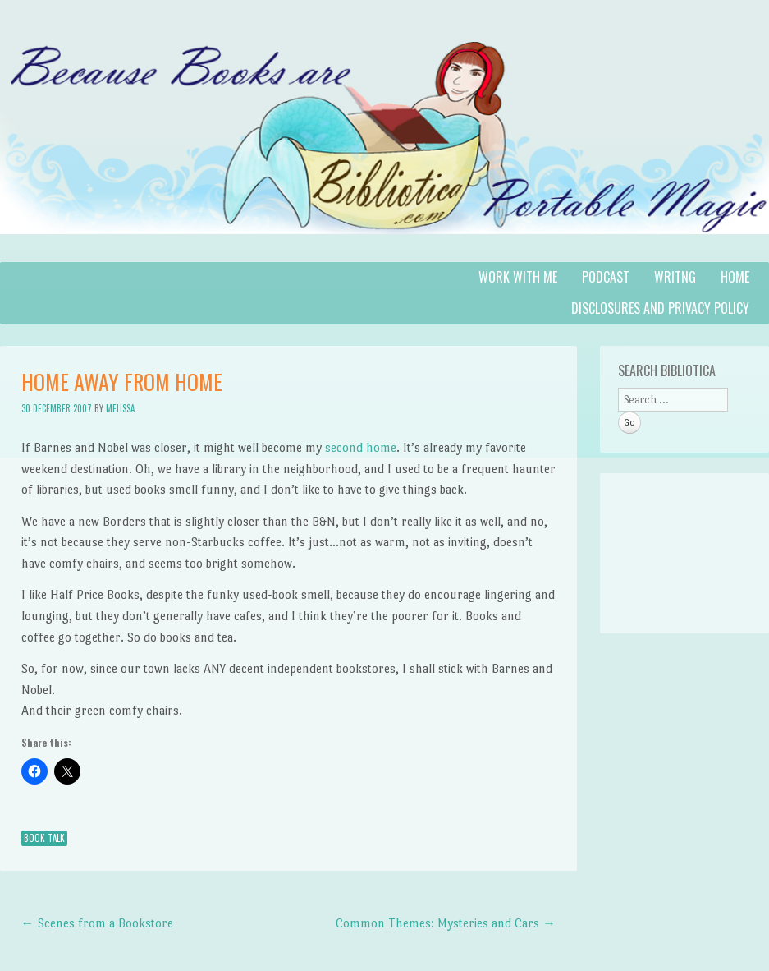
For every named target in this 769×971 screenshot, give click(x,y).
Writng (675, 277)
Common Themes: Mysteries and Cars (446, 923)
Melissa (120, 408)
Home (735, 277)
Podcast (605, 277)
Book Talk (44, 837)
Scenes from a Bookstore (97, 923)
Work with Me (517, 277)
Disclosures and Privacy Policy (660, 308)
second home (360, 447)
